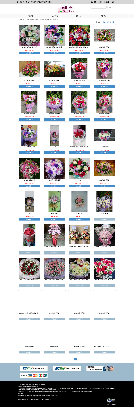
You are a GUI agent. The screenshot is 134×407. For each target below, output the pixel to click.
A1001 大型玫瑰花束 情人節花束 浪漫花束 (30, 280)
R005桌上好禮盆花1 (104, 313)
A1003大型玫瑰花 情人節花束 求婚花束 (80, 280)
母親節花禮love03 (29, 113)
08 (75, 359)
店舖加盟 (106, 2)
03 (58, 359)
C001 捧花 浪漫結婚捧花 (54, 180)
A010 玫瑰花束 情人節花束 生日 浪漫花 (30, 313)
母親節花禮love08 (29, 147)
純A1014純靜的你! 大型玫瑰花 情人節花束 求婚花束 (108, 346)
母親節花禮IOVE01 (79, 80)
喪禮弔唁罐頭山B (54, 346)
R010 (79, 180)
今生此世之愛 (104, 213)
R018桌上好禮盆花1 (54, 80)
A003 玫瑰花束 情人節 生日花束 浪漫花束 (105, 246)
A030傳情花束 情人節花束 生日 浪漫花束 (80, 147)
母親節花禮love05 (79, 113)
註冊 (100, 2)
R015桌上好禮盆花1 (29, 80)
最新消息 (103, 16)
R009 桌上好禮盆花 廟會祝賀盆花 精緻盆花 (81, 47)
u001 (29, 213)
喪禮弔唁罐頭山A (29, 346)
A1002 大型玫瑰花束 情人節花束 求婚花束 (55, 280)
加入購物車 (29, 53)
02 (55, 359)
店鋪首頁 (30, 16)
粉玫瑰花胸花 (79, 213)
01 (52, 359)
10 (82, 359)
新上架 (104, 22)
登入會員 (93, 2)
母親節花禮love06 (104, 113)
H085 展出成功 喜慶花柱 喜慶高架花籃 (80, 246)
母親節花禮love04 (54, 113)
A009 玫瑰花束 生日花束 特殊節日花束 (104, 280)
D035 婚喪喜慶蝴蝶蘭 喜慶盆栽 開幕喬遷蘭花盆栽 (58, 246)
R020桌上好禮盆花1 (104, 180)
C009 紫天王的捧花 (29, 180)
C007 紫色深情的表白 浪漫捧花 (54, 47)
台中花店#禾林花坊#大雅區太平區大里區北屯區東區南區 (34, 2)
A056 (29, 246)
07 (72, 359)
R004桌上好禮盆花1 (54, 313)
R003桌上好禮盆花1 (79, 313)
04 (62, 359)
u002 (54, 147)
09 (78, 359)
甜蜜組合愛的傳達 (79, 346)
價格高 (109, 22)
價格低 (113, 22)
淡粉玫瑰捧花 (54, 213)
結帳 (113, 2)
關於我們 (79, 16)
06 (68, 359)
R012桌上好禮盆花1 (104, 47)
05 (65, 359)
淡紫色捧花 (104, 147)
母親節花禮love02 (104, 80)
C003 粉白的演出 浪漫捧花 (29, 47)
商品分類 (55, 16)
